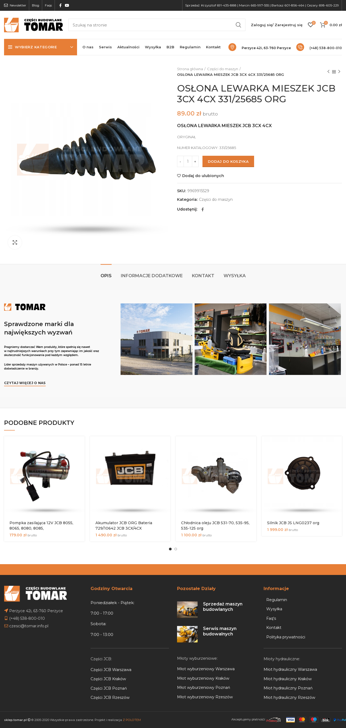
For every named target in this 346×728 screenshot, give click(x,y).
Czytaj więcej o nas (25, 383)
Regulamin (276, 599)
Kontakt (203, 275)
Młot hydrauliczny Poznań (288, 688)
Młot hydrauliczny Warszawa (290, 669)
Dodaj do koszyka (228, 161)
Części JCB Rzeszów (110, 697)
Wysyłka (235, 275)
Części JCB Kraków (108, 678)
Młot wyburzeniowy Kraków (203, 678)
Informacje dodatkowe (152, 275)
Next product (339, 71)
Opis (106, 275)
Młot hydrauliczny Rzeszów (289, 697)
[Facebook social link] (60, 5)
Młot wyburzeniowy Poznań (203, 687)
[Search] (156, 25)
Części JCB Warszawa (111, 669)
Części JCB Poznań (109, 688)
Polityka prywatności (285, 637)
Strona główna (190, 69)
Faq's (271, 618)
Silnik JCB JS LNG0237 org (293, 522)
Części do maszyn (222, 69)
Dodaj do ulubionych (203, 176)
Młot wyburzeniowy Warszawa (206, 668)
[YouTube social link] (67, 5)
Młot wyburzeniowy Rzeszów (205, 697)
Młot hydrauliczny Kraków (288, 678)
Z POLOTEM (132, 720)
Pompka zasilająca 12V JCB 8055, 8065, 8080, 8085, (41, 525)
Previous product (328, 71)
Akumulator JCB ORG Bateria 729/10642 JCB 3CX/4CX (123, 525)
